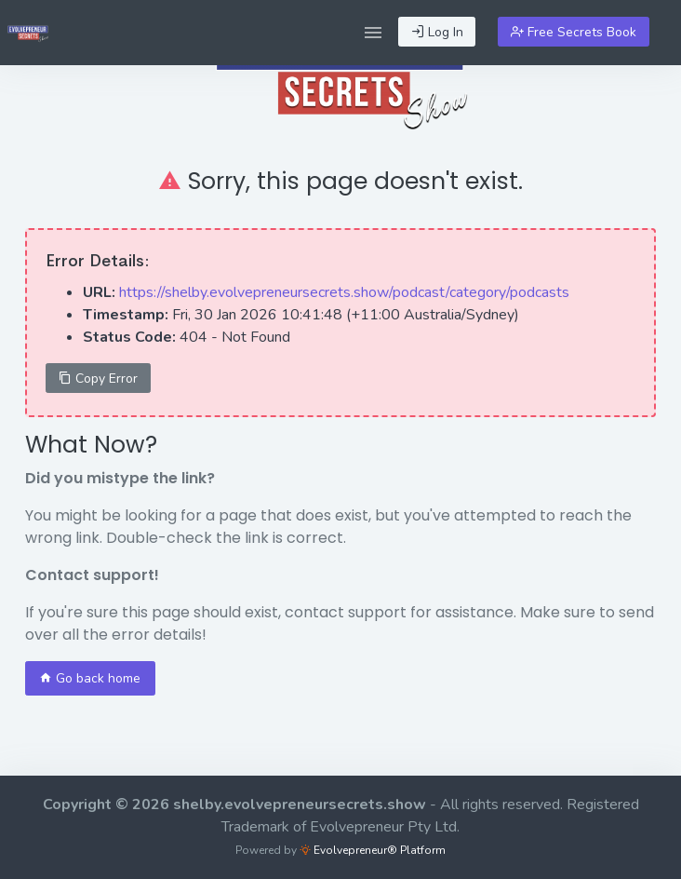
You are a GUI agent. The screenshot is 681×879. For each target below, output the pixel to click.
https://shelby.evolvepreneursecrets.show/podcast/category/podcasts (344, 292)
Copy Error (98, 378)
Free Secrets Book (573, 32)
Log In (437, 32)
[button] (373, 32)
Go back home (89, 678)
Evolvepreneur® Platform (373, 850)
